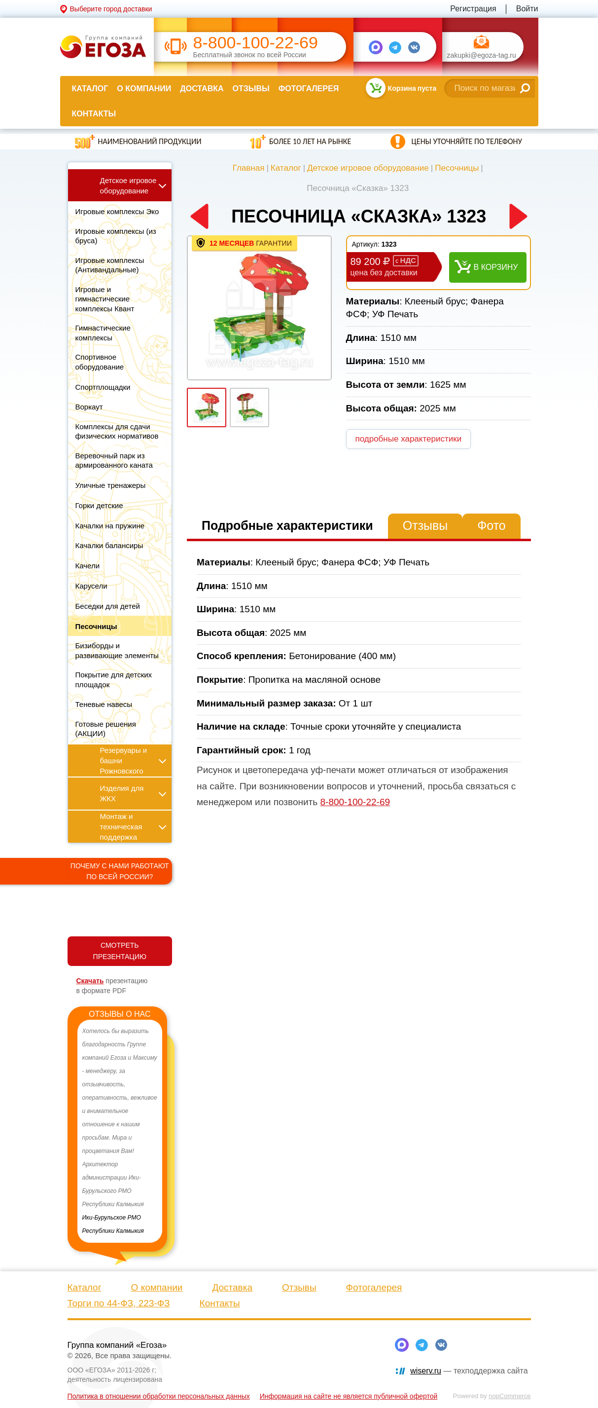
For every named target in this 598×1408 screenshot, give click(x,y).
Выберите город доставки (111, 9)
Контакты (94, 114)
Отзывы (251, 88)
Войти (527, 8)
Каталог (90, 88)
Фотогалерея (309, 88)
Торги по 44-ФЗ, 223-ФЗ (119, 1303)
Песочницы (457, 168)
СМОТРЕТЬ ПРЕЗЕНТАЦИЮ (119, 951)
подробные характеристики (408, 439)
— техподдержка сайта (469, 1371)
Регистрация (473, 8)
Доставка (201, 88)
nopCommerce (509, 1396)
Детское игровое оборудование (368, 168)
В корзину (496, 267)
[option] (120, 1131)
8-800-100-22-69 (255, 42)
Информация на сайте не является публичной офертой (349, 1396)
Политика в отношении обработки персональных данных (159, 1396)
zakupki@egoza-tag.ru (481, 55)
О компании (144, 88)
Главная (249, 168)
